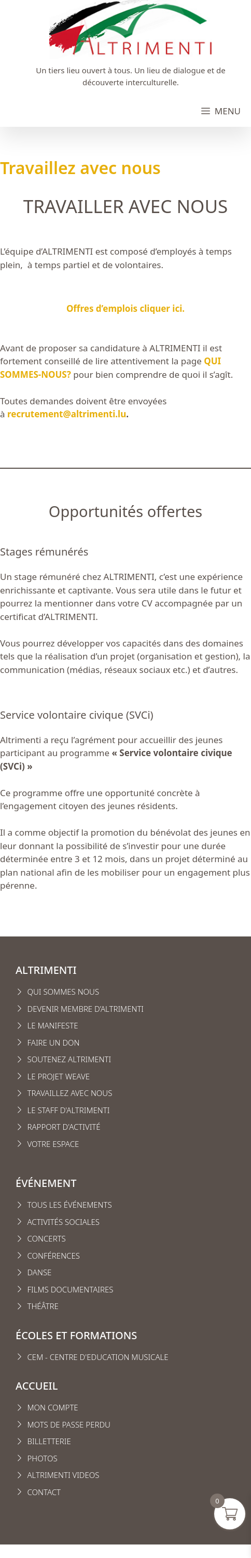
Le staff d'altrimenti (68, 1110)
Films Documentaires (70, 1289)
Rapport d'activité (64, 1126)
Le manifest (50, 1025)
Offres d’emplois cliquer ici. (125, 308)
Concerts (46, 1238)
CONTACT (44, 1492)
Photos (42, 1458)
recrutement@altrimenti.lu (66, 414)
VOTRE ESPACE (53, 1144)
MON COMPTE (52, 1407)
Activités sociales (63, 1222)
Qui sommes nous (63, 991)
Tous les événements (69, 1204)
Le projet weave (58, 1076)
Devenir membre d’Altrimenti (85, 1009)
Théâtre (43, 1306)
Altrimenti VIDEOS (63, 1475)
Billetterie (49, 1441)
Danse (39, 1272)
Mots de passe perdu (68, 1424)
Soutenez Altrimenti (69, 1059)
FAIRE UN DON (53, 1042)
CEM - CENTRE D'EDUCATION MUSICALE (98, 1357)
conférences (53, 1255)
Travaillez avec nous (70, 1093)
